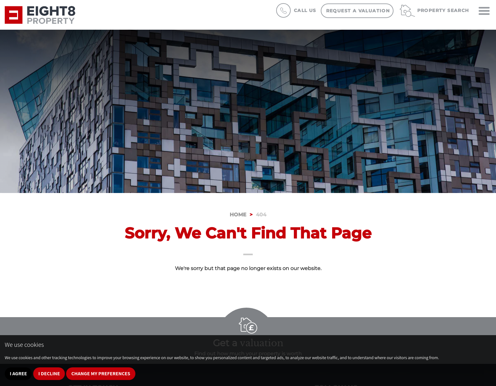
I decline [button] (49, 373)
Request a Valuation (358, 11)
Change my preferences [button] (100, 373)
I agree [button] (18, 373)
